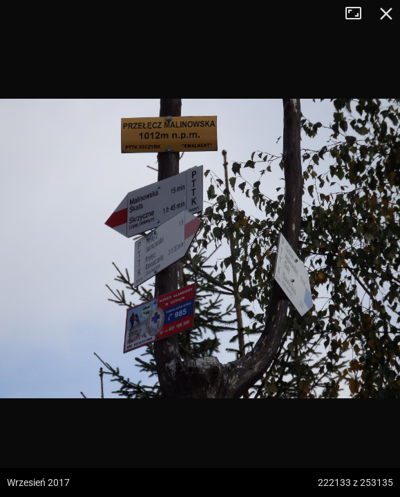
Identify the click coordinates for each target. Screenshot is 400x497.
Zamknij (386, 14)
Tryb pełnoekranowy (358, 14)
